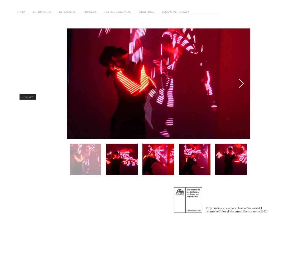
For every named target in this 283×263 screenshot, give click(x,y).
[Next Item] (241, 84)
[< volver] (28, 97)
